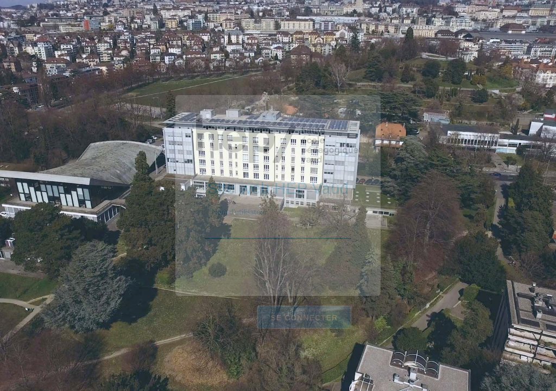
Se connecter (304, 317)
